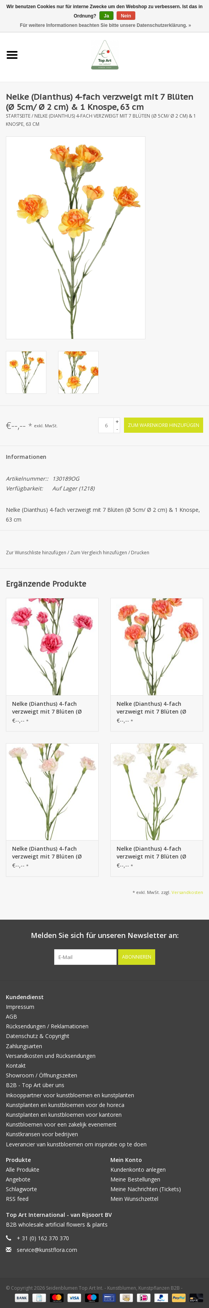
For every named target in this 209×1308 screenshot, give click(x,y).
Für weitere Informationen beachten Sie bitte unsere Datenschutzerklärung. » (105, 25)
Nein (126, 16)
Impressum (20, 1006)
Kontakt (16, 1065)
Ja (106, 16)
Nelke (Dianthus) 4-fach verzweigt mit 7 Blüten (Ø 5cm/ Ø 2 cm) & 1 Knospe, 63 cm (50, 708)
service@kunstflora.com (47, 1249)
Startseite (18, 116)
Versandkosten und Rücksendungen (51, 1055)
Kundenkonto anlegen (138, 1169)
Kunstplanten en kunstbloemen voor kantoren (64, 1114)
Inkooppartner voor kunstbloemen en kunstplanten (70, 1095)
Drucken (140, 552)
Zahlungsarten (24, 1046)
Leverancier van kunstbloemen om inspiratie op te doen (76, 1144)
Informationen (26, 456)
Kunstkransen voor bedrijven (42, 1134)
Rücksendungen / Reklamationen (47, 1026)
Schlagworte (21, 1189)
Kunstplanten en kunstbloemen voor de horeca (65, 1105)
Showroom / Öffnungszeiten (41, 1075)
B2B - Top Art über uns (35, 1085)
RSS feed (17, 1198)
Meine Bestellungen (135, 1179)
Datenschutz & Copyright (37, 1036)
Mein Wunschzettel (134, 1198)
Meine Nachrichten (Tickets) (145, 1189)
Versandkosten (187, 892)
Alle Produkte (22, 1169)
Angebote (18, 1179)
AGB (11, 1016)
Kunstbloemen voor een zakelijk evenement (61, 1124)
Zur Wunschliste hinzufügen (36, 552)
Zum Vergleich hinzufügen (99, 552)
